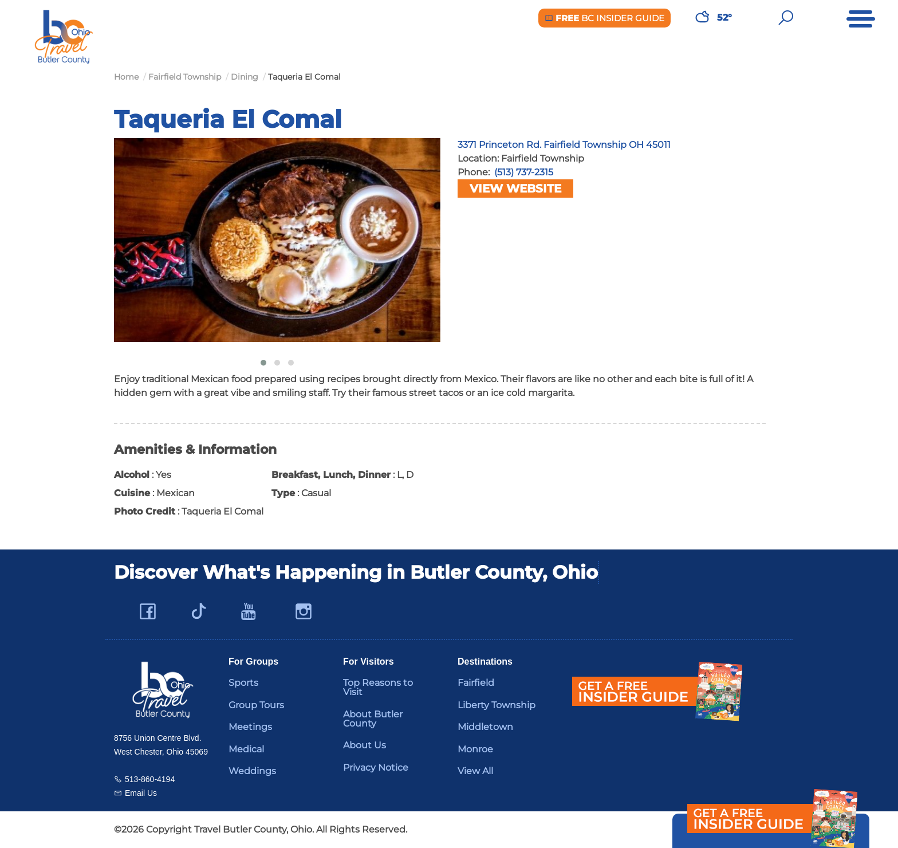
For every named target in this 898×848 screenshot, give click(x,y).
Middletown (485, 726)
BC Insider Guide (604, 18)
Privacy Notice (375, 767)
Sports (243, 682)
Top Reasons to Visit (378, 687)
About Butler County (373, 719)
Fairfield (476, 682)
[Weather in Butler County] (702, 18)
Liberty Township (496, 705)
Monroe (475, 749)
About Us (364, 745)
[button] (263, 362)
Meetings (250, 726)
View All (475, 770)
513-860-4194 (150, 779)
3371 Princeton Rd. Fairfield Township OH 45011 (564, 144)
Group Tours (256, 705)
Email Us (141, 793)
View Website (515, 188)
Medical (246, 749)
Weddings (252, 770)
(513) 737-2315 (523, 172)
